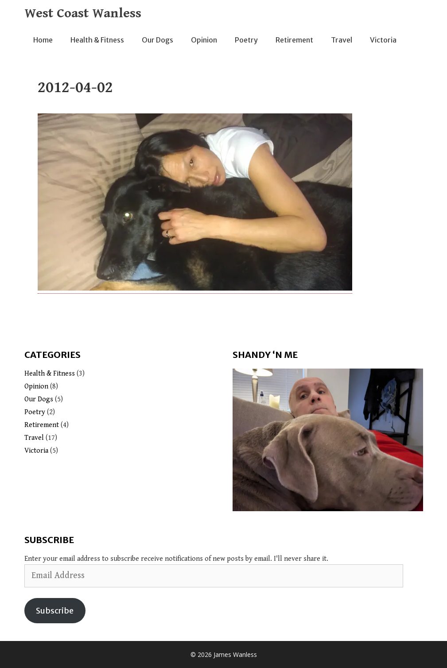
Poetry (246, 39)
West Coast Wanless (82, 13)
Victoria (383, 39)
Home (43, 39)
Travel (341, 39)
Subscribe (55, 611)
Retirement (294, 39)
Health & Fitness (97, 39)
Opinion (204, 39)
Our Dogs (157, 39)
